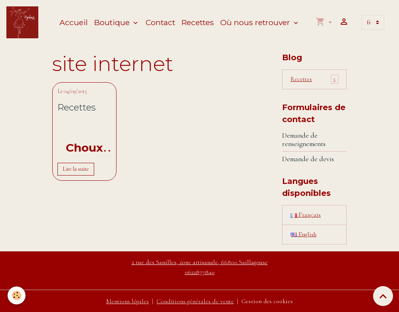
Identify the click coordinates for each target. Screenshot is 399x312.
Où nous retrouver (256, 22)
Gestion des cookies (268, 301)
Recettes (198, 22)
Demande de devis (308, 159)
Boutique (113, 22)
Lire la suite (76, 169)
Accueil (73, 22)
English (303, 235)
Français (305, 215)
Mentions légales (126, 301)
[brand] (23, 22)
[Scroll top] (383, 296)
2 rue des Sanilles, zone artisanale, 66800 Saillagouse (200, 262)
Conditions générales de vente (195, 301)
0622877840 (199, 272)
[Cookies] (17, 295)
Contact (160, 22)
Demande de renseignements (304, 139)
